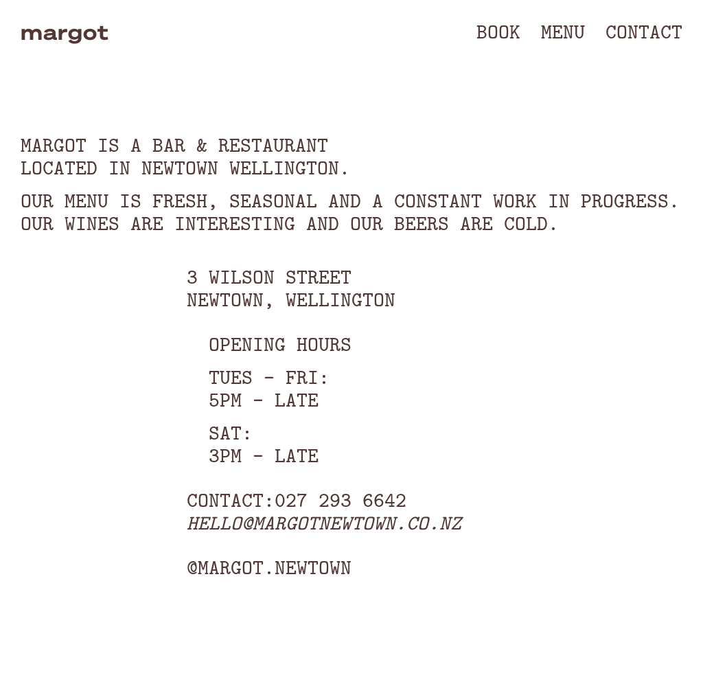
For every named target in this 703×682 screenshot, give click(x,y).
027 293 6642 (340, 500)
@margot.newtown (269, 567)
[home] (59, 32)
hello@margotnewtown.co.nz (324, 522)
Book (498, 31)
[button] (563, 32)
